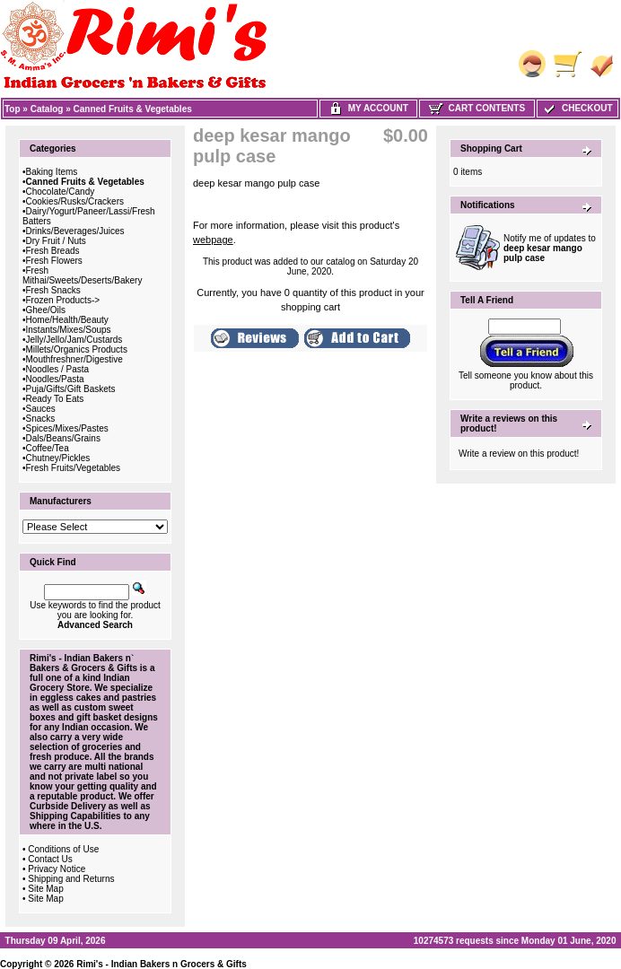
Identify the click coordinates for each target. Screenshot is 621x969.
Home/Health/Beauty (67, 320)
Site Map (45, 889)
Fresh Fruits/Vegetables (73, 468)
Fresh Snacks (53, 290)
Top (12, 109)
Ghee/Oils (46, 310)
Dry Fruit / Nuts (56, 241)
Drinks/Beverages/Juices (75, 231)
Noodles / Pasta (58, 369)
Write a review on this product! (519, 453)
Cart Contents (477, 108)
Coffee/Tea (47, 448)
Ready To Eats (55, 399)
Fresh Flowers (54, 261)
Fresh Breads (53, 251)
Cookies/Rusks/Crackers (75, 201)
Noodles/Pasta (55, 379)
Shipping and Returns (71, 879)
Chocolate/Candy (60, 191)
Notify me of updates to (549, 248)
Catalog (47, 109)
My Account (368, 108)
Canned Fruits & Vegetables (133, 109)
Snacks (41, 418)
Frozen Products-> (63, 300)
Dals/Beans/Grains (63, 438)
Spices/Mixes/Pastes (67, 428)
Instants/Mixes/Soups (68, 330)
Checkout (577, 108)
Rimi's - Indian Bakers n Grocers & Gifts (161, 964)
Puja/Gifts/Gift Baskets (71, 389)
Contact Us (50, 859)
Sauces (41, 409)
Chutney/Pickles (58, 458)
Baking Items (52, 172)
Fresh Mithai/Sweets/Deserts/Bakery (82, 275)
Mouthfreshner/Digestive (74, 359)
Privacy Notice (56, 869)
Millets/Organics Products (76, 349)
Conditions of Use (63, 849)
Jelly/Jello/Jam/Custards (74, 340)
